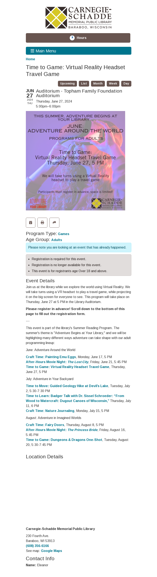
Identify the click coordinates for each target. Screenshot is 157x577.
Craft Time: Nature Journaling (50, 411)
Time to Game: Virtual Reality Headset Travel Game (67, 367)
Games (63, 234)
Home (30, 59)
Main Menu (43, 50)
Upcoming (67, 83)
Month (98, 83)
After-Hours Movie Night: (57, 362)
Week (113, 83)
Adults (56, 240)
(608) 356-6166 (37, 546)
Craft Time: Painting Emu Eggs (51, 357)
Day (126, 83)
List (84, 83)
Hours (84, 37)
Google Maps (51, 551)
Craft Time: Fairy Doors (45, 425)
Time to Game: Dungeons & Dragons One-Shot (64, 440)
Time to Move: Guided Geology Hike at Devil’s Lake (67, 386)
